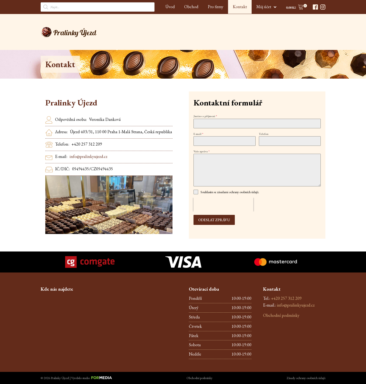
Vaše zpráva (202, 151)
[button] (294, 8)
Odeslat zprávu (214, 219)
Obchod (191, 6)
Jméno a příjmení (205, 116)
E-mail (198, 134)
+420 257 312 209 (286, 298)
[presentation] (223, 205)
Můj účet (266, 6)
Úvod (170, 6)
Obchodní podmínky (281, 315)
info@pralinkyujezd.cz (88, 156)
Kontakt (240, 6)
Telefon (263, 134)
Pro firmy (215, 6)
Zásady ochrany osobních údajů (306, 378)
